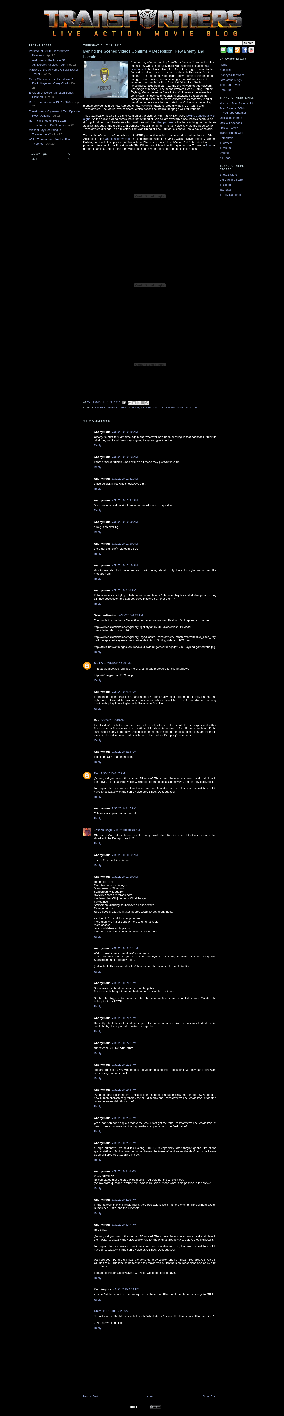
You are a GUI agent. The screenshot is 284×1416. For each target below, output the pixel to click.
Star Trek (225, 69)
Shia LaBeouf (129, 407)
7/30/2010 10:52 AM (125, 855)
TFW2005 (226, 148)
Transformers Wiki (231, 132)
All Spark (225, 158)
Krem (97, 1311)
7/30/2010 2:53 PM (124, 1143)
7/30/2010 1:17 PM (124, 1018)
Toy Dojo (225, 190)
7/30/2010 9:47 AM (124, 808)
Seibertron (226, 138)
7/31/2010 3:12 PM (127, 1289)
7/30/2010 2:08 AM (124, 590)
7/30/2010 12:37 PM (125, 948)
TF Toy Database (231, 194)
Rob (96, 773)
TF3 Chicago (149, 407)
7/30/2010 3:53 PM (124, 1171)
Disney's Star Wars (232, 75)
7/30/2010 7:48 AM (113, 720)
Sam (209, 145)
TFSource (226, 184)
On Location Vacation (118, 138)
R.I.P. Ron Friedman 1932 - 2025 (50, 102)
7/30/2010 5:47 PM (124, 1224)
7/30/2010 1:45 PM (124, 1089)
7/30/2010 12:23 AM (125, 457)
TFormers (226, 143)
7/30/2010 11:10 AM (125, 876)
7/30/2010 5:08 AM (119, 663)
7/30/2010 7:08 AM (124, 691)
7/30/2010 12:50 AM (125, 522)
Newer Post (90, 1396)
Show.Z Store (228, 174)
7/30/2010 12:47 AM (125, 500)
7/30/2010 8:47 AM (113, 773)
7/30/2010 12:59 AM (125, 565)
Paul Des (100, 663)
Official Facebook (231, 123)
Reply (97, 445)
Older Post (209, 1396)
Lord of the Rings (231, 80)
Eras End (225, 90)
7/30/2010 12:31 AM (125, 478)
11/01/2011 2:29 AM (115, 1311)
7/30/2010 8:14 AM (124, 751)
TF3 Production (171, 407)
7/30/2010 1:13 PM (124, 983)
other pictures (164, 122)
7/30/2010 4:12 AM (131, 615)
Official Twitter (229, 128)
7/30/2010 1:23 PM (124, 1043)
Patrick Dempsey (107, 407)
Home (150, 1396)
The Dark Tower (230, 84)
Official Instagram (231, 117)
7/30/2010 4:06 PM (124, 1199)
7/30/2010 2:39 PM (124, 1118)
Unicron (225, 153)
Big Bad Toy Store (231, 179)
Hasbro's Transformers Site (237, 103)
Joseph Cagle (103, 830)
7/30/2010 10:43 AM (127, 830)
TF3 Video (191, 407)
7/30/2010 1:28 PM (124, 1064)
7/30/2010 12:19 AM (125, 432)
